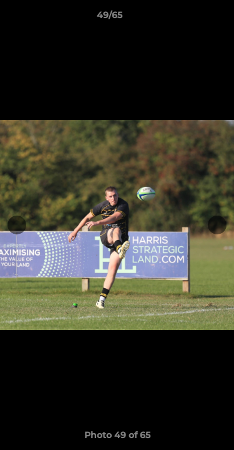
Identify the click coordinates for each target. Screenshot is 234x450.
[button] (189, 18)
